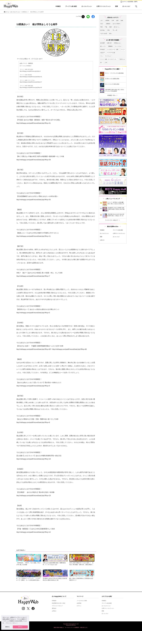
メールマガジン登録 (82, 600)
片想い (108, 30)
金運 (117, 20)
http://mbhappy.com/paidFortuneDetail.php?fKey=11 (33, 236)
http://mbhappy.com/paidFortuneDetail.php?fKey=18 (33, 459)
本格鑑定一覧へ (112, 95)
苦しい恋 (115, 30)
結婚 (122, 20)
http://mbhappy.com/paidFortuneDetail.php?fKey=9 (33, 386)
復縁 (110, 27)
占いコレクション (87, 6)
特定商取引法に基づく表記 (58, 603)
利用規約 (54, 600)
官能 (101, 27)
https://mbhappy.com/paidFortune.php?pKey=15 (31, 76)
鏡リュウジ (103, 46)
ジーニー (123, 49)
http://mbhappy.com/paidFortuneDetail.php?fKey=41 (33, 123)
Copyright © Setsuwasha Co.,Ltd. (71, 623)
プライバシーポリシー (57, 605)
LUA (106, 62)
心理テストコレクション (103, 6)
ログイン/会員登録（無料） (129, 2)
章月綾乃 (102, 49)
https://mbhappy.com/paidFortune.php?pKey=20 (31, 87)
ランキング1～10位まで (112, 220)
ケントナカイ (118, 46)
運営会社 (54, 608)
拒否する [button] (7, 626)
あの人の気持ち (117, 23)
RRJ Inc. (74, 625)
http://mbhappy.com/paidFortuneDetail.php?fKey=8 (33, 349)
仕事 (113, 20)
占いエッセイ (126, 6)
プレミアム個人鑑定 (71, 6)
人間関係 (107, 20)
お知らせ (102, 240)
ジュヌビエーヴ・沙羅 (112, 49)
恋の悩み (102, 30)
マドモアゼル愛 (111, 52)
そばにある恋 (103, 33)
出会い (102, 23)
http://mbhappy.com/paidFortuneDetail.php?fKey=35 (33, 199)
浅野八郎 (109, 43)
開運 (116, 6)
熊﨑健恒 (110, 46)
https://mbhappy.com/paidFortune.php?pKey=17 (31, 82)
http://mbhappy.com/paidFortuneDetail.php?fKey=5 (33, 312)
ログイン (79, 605)
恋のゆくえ (116, 27)
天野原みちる (117, 43)
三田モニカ (122, 59)
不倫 (106, 27)
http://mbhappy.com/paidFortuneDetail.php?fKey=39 (33, 160)
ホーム (6, 12)
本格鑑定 (58, 6)
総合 (110, 33)
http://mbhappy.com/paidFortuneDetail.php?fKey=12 (33, 532)
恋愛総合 (108, 23)
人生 (101, 20)
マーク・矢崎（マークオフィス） (108, 59)
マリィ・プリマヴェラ (105, 56)
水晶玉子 (102, 52)
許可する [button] (20, 626)
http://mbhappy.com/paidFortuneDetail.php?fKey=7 (33, 276)
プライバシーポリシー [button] (12, 623)
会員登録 (79, 603)
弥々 (101, 62)
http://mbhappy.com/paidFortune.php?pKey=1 (30, 71)
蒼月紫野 (102, 43)
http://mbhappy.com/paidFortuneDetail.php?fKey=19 (33, 495)
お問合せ (54, 611)
